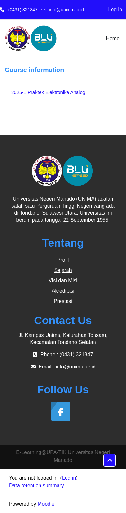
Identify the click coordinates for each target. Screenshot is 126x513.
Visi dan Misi (63, 280)
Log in (115, 9)
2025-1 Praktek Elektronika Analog (48, 92)
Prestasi (63, 301)
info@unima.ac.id (66, 9)
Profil (63, 260)
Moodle (46, 504)
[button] (110, 460)
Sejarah (63, 270)
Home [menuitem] (113, 38)
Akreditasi (63, 291)
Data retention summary (36, 485)
